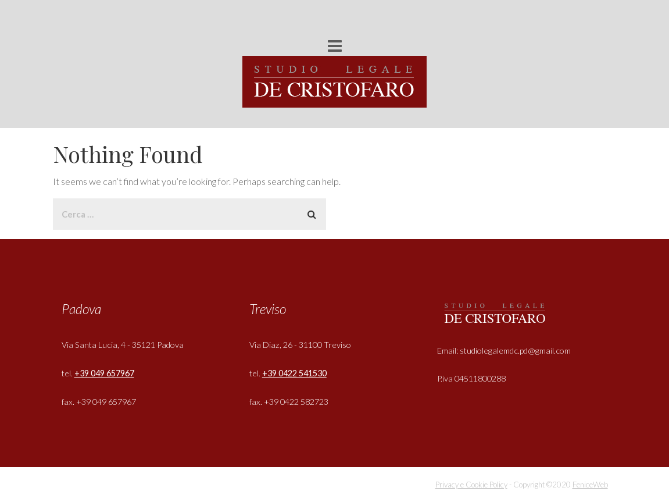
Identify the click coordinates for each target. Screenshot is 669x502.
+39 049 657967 (104, 373)
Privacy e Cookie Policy (471, 484)
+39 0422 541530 (294, 373)
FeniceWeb (590, 484)
